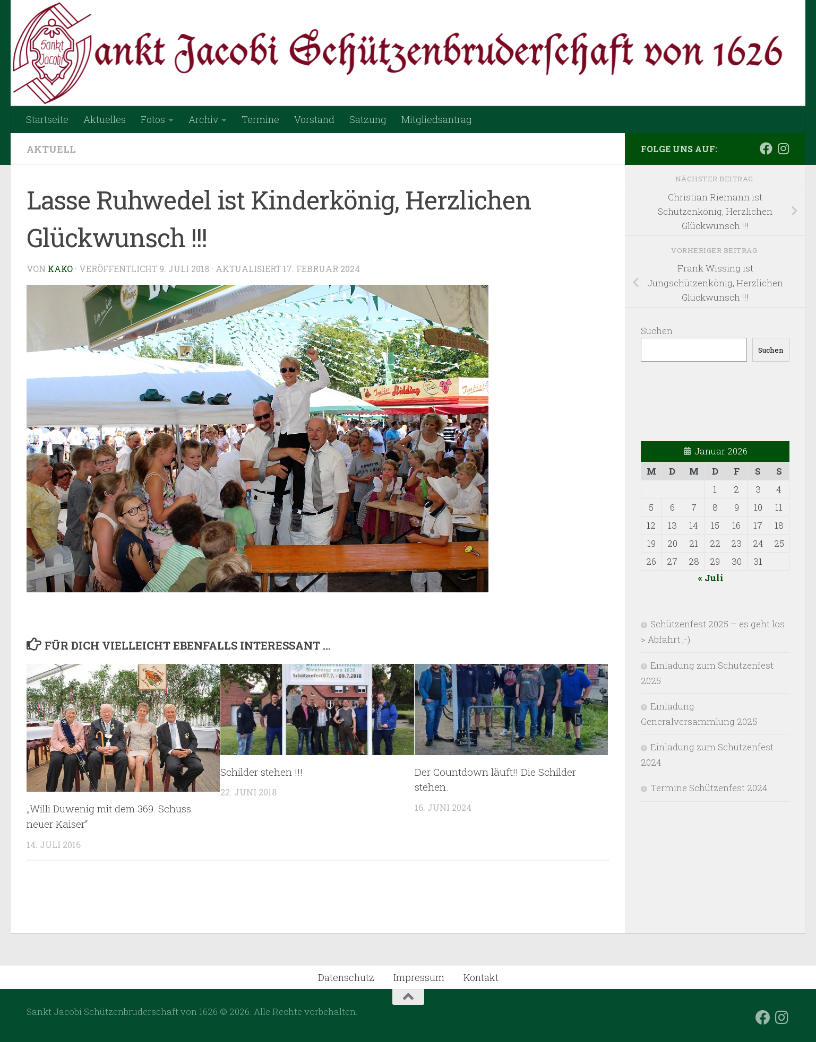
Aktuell (51, 149)
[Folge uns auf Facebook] (766, 148)
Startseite (47, 119)
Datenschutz (346, 977)
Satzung (367, 119)
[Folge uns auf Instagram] (783, 148)
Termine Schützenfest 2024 (709, 788)
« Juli (711, 578)
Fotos (153, 119)
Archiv (203, 119)
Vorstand (314, 119)
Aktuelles (104, 119)
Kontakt (481, 977)
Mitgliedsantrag (436, 119)
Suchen (657, 331)
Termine (260, 119)
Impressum (418, 977)
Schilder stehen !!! (261, 771)
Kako (61, 268)
